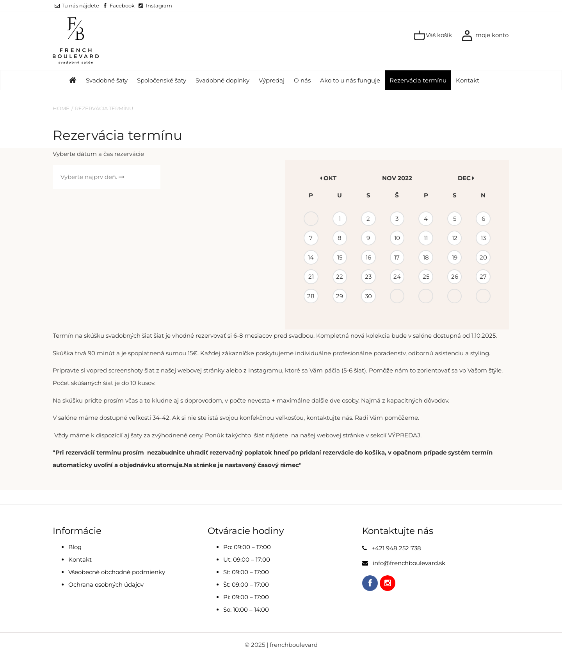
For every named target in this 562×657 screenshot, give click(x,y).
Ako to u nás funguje (350, 80)
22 (339, 276)
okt (328, 178)
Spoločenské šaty (161, 80)
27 (483, 276)
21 (311, 276)
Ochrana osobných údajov (106, 584)
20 (483, 257)
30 (368, 296)
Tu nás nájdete (77, 5)
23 (368, 276)
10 (397, 238)
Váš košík (432, 35)
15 (339, 257)
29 (339, 296)
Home (61, 108)
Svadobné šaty (107, 80)
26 (454, 276)
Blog (75, 547)
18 (426, 257)
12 (454, 238)
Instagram (159, 5)
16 (368, 257)
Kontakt (467, 80)
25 (426, 276)
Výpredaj (272, 80)
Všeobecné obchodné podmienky (116, 572)
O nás (302, 80)
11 (426, 238)
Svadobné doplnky (222, 80)
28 (311, 296)
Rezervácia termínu (417, 80)
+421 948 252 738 (396, 548)
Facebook (122, 5)
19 (454, 257)
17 (397, 257)
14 (311, 257)
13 (483, 238)
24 (397, 276)
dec (466, 178)
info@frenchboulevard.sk (409, 563)
